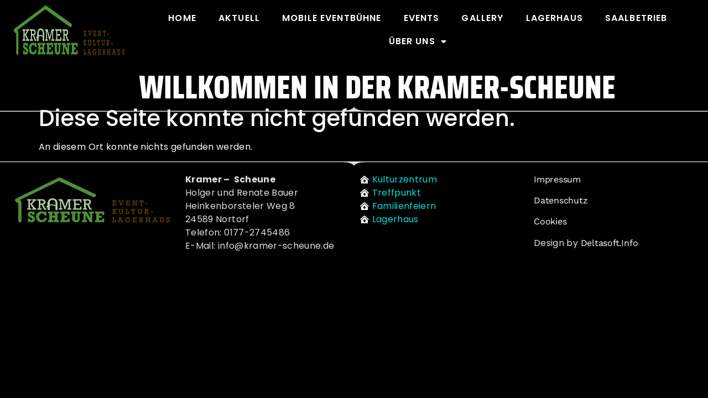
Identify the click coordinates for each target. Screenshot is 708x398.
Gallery (482, 18)
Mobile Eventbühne (332, 18)
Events (422, 18)
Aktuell (239, 18)
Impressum (557, 179)
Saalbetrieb (636, 18)
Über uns (418, 41)
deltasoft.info (609, 243)
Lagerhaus (554, 18)
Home (182, 18)
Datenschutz (560, 200)
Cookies (550, 221)
